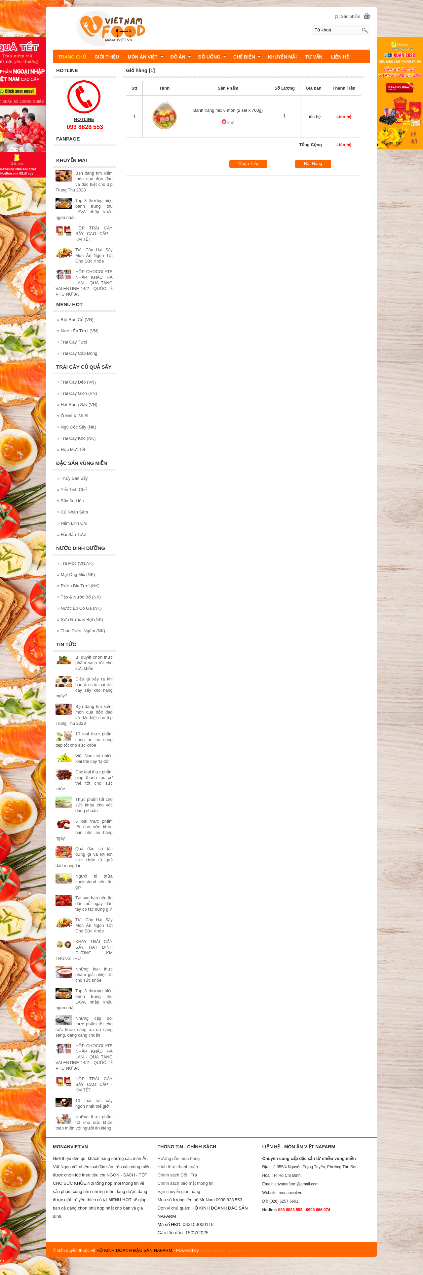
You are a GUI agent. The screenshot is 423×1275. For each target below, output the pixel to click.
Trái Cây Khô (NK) (76, 438)
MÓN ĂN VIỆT (145, 57)
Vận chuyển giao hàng (179, 1191)
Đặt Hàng (313, 163)
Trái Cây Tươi (72, 342)
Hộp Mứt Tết (71, 449)
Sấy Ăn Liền (70, 500)
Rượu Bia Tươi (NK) (78, 585)
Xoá (227, 122)
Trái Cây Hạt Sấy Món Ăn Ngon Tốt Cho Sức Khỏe (94, 255)
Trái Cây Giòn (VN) (77, 393)
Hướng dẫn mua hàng (179, 1158)
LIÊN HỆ (340, 57)
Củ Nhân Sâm (72, 512)
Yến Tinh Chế (72, 489)
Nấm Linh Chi (72, 523)
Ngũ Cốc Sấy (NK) (76, 427)
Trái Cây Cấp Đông (77, 353)
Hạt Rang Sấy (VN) (77, 404)
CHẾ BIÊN (247, 57)
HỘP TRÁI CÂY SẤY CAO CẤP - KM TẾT (94, 234)
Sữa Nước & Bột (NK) (80, 619)
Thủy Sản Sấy (72, 478)
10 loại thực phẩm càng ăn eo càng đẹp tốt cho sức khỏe (84, 739)
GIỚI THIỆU (107, 57)
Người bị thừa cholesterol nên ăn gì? (94, 882)
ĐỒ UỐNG (212, 57)
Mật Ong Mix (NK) (76, 574)
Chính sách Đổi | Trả (178, 1174)
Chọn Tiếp (248, 163)
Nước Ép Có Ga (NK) (79, 608)
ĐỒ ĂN (181, 57)
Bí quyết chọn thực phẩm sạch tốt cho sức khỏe (94, 663)
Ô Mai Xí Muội (72, 415)
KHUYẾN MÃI (282, 57)
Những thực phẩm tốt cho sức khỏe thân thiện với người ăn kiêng (84, 1122)
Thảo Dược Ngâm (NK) (81, 630)
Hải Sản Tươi (71, 534)
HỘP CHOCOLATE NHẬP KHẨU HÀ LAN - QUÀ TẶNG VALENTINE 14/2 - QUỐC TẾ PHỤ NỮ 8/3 (84, 283)
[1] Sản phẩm (347, 16)
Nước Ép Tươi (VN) (77, 330)
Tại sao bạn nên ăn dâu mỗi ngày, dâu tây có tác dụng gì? (94, 903)
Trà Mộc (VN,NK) (75, 563)
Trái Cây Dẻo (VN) (76, 382)
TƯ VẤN (314, 57)
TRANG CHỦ (72, 57)
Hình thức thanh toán (178, 1166)
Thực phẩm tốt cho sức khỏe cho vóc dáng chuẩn (94, 805)
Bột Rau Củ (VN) (75, 319)
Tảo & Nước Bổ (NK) (79, 597)
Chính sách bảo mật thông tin (185, 1183)
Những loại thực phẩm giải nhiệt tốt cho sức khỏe (94, 975)
